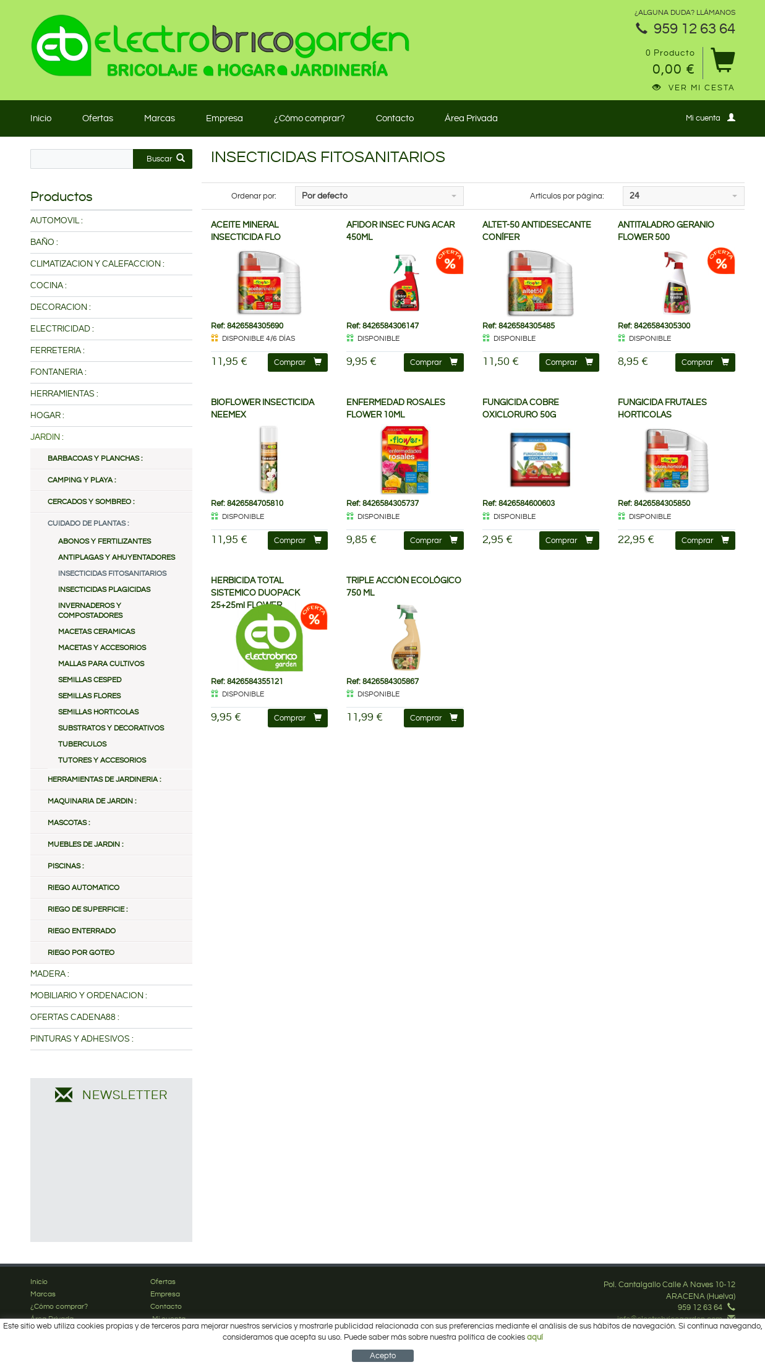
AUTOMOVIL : (56, 220)
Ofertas (97, 118)
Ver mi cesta (693, 87)
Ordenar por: (253, 196)
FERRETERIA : (57, 350)
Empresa (224, 118)
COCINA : (48, 285)
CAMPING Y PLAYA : (82, 480)
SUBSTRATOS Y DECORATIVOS (111, 728)
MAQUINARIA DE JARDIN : (92, 801)
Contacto (395, 118)
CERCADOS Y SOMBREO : (91, 502)
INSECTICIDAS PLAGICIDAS (104, 590)
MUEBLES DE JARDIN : (85, 845)
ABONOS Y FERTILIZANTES (104, 541)
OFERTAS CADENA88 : (74, 1017)
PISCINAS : (65, 866)
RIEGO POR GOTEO (81, 953)
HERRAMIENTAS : (64, 394)
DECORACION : (60, 307)
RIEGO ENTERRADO (82, 931)
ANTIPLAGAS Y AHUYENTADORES (116, 558)
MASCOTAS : (69, 823)
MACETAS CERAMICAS (96, 632)
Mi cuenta (710, 117)
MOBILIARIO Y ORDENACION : (88, 995)
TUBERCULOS (82, 744)
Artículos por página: (567, 196)
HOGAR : (47, 415)
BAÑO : (44, 242)
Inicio (40, 118)
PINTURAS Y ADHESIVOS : (82, 1039)
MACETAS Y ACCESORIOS (102, 648)
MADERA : (49, 974)
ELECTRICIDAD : (62, 329)
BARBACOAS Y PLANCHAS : (95, 459)
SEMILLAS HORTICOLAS (98, 712)
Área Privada (471, 118)
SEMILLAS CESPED (89, 680)
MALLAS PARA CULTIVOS (101, 664)
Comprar (298, 362)
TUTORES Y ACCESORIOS (102, 760)
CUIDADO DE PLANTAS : (88, 524)
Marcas (159, 118)
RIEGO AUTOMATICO (83, 888)
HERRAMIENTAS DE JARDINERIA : (104, 780)
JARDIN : (47, 437)
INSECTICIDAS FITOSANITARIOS (112, 574)
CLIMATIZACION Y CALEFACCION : (97, 264)
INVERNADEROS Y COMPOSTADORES (90, 611)
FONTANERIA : (58, 372)
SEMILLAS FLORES (89, 696)
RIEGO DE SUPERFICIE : (87, 909)
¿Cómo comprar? (309, 118)
